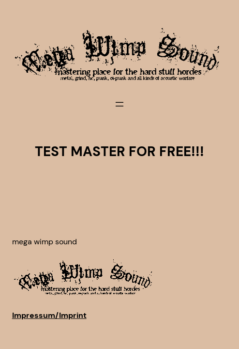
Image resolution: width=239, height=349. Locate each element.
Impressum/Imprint (49, 315)
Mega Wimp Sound (44, 242)
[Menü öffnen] (119, 104)
